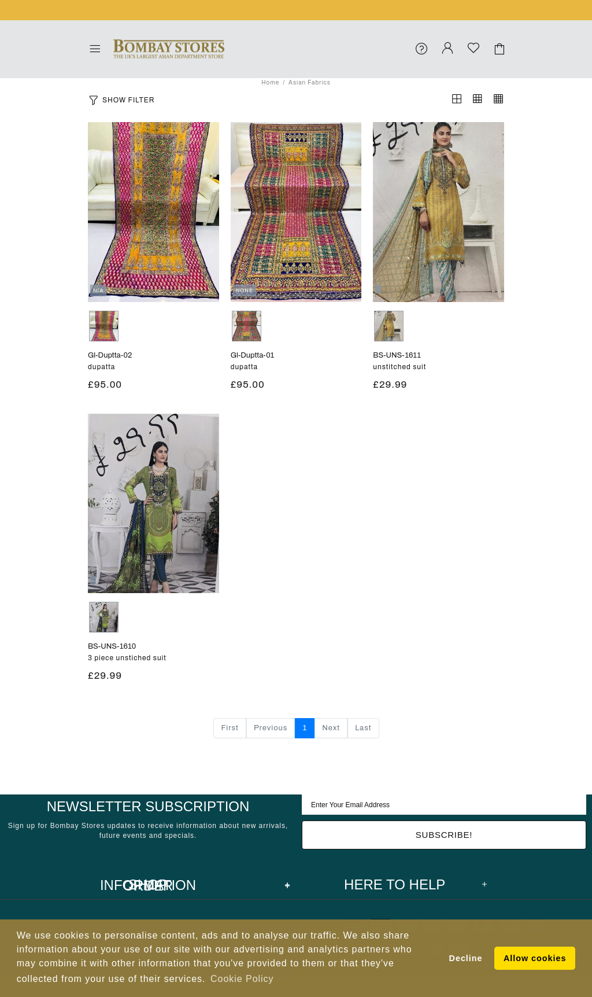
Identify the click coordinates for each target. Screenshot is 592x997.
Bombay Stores (169, 49)
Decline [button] (466, 958)
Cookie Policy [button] (241, 979)
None (389, 326)
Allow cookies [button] (535, 958)
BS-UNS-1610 (112, 646)
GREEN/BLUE (104, 617)
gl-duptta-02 (110, 355)
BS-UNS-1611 (397, 355)
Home (270, 82)
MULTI (104, 326)
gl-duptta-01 (253, 355)
